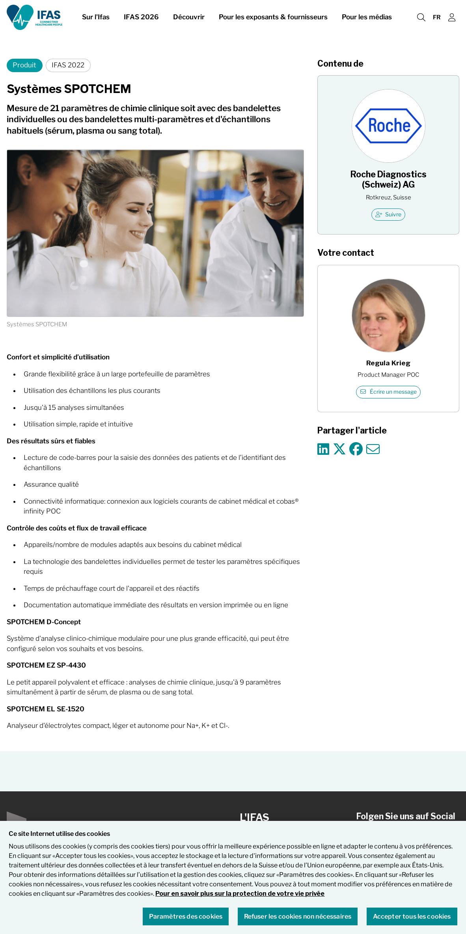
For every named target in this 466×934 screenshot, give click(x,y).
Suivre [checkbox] (388, 214)
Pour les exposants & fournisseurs (273, 19)
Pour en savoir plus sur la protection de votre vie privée (239, 898)
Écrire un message (388, 392)
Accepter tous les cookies (412, 921)
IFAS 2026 (141, 19)
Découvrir (189, 19)
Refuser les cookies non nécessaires (298, 921)
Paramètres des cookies (186, 921)
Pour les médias (367, 19)
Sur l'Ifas (96, 19)
